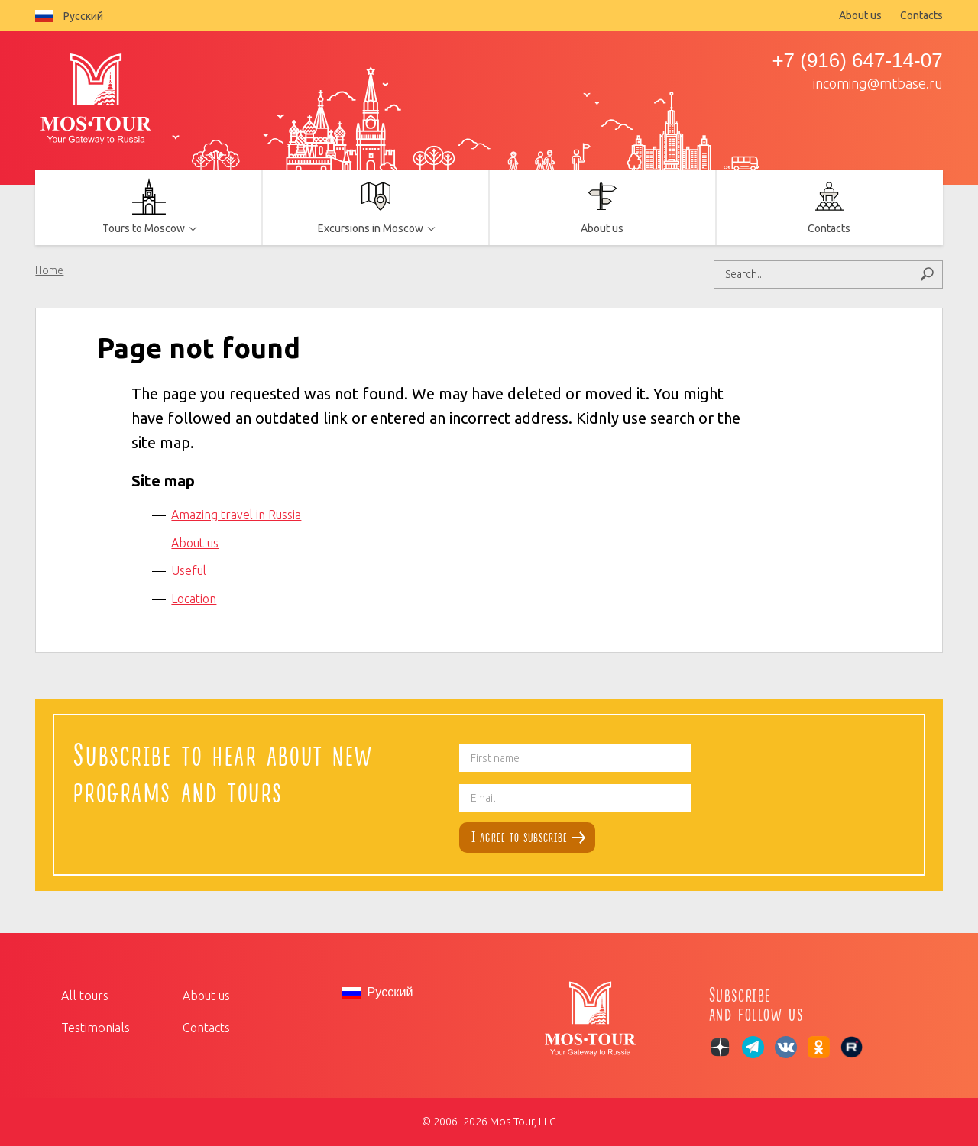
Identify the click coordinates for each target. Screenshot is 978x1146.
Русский (69, 16)
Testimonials (94, 1028)
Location (193, 598)
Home (49, 270)
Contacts (921, 15)
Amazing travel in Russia (236, 514)
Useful (188, 570)
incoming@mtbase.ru (878, 83)
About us (860, 15)
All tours (83, 995)
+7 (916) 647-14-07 (857, 60)
